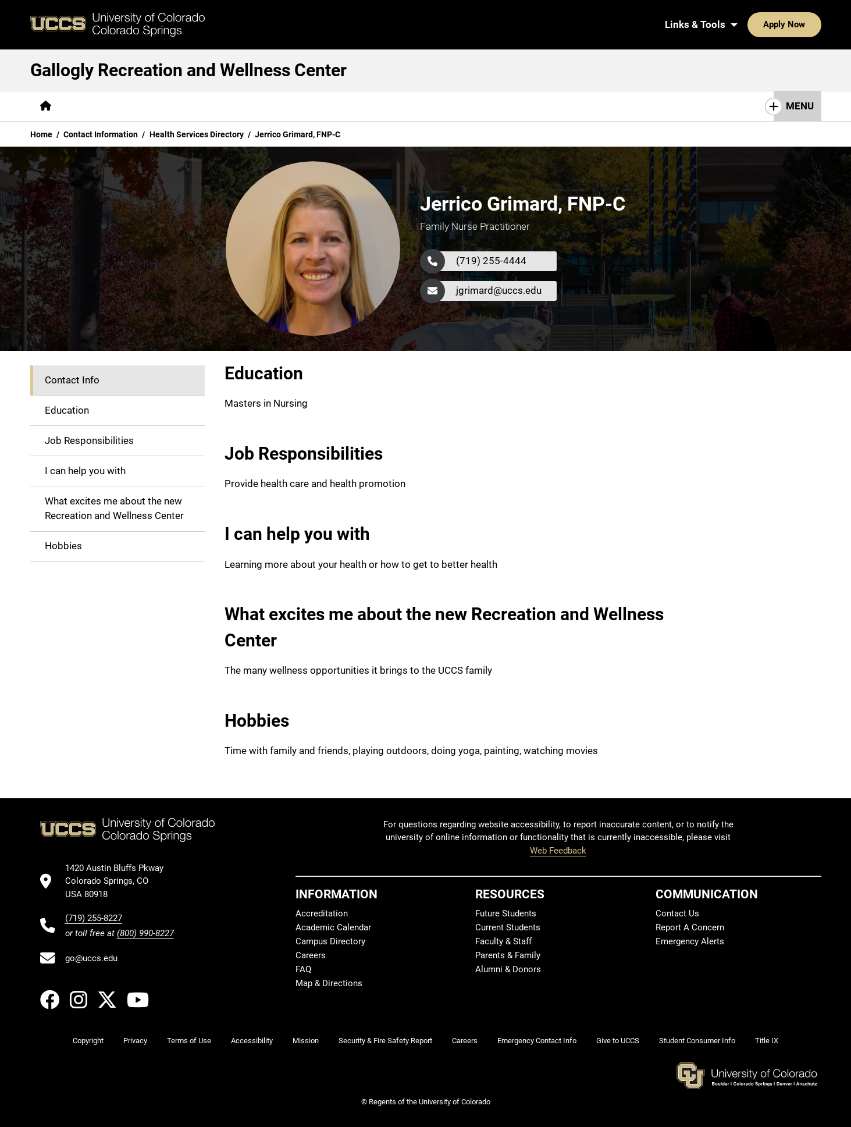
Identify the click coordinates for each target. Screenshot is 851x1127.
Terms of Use (189, 1040)
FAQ (303, 969)
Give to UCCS (617, 1040)
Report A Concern (690, 927)
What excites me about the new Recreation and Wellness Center (114, 508)
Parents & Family (507, 955)
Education (67, 410)
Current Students (507, 927)
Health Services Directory (196, 134)
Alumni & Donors (508, 969)
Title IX (766, 1040)
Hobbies (63, 546)
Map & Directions (328, 983)
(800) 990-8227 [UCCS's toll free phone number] (145, 933)
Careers (310, 955)
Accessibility (252, 1040)
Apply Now (749, 24)
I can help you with (85, 471)
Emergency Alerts (690, 941)
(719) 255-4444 (491, 260)
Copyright (88, 1040)
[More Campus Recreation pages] (187, 106)
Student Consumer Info (697, 1040)
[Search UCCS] (808, 24)
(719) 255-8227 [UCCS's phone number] (93, 918)
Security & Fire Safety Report (385, 1040)
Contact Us (677, 913)
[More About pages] (93, 106)
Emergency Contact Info (536, 1040)
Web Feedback (558, 850)
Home (41, 134)
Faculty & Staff (503, 941)
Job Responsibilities (89, 440)
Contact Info (72, 380)
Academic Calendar (333, 927)
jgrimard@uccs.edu (499, 290)
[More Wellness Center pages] (305, 106)
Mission (306, 1040)
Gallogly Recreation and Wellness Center (188, 70)
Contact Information (100, 134)
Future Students (505, 913)
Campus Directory (330, 941)
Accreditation (321, 913)
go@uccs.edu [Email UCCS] (91, 958)
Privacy (135, 1040)
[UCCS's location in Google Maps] (119, 881)
